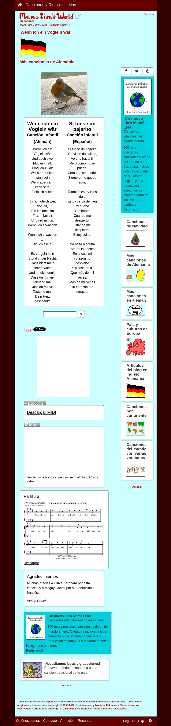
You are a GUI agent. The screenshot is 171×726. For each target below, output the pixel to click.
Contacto (50, 721)
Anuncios (67, 721)
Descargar (31, 563)
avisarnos (48, 477)
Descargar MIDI (41, 412)
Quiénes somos (28, 721)
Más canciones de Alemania (47, 62)
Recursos (85, 721)
